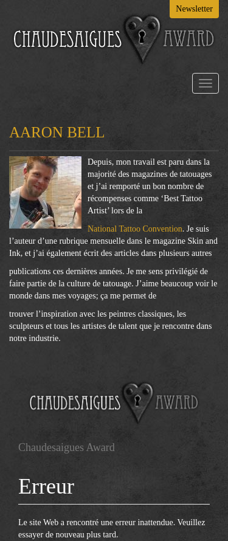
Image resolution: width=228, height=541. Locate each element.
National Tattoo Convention (135, 228)
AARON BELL (57, 132)
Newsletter (194, 8)
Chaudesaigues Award (66, 447)
